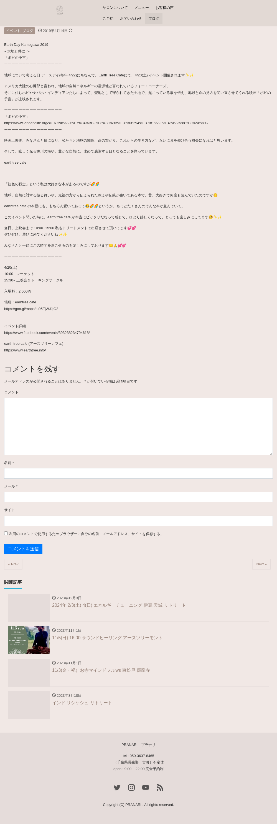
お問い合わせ (131, 18)
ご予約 (108, 18)
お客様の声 (165, 8)
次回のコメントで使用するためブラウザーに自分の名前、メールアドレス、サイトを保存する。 (86, 534)
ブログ (153, 18)
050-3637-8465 (142, 756)
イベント (13, 31)
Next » (261, 564)
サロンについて (115, 8)
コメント (11, 392)
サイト (9, 510)
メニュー (141, 8)
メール (10, 486)
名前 (9, 463)
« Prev (13, 564)
